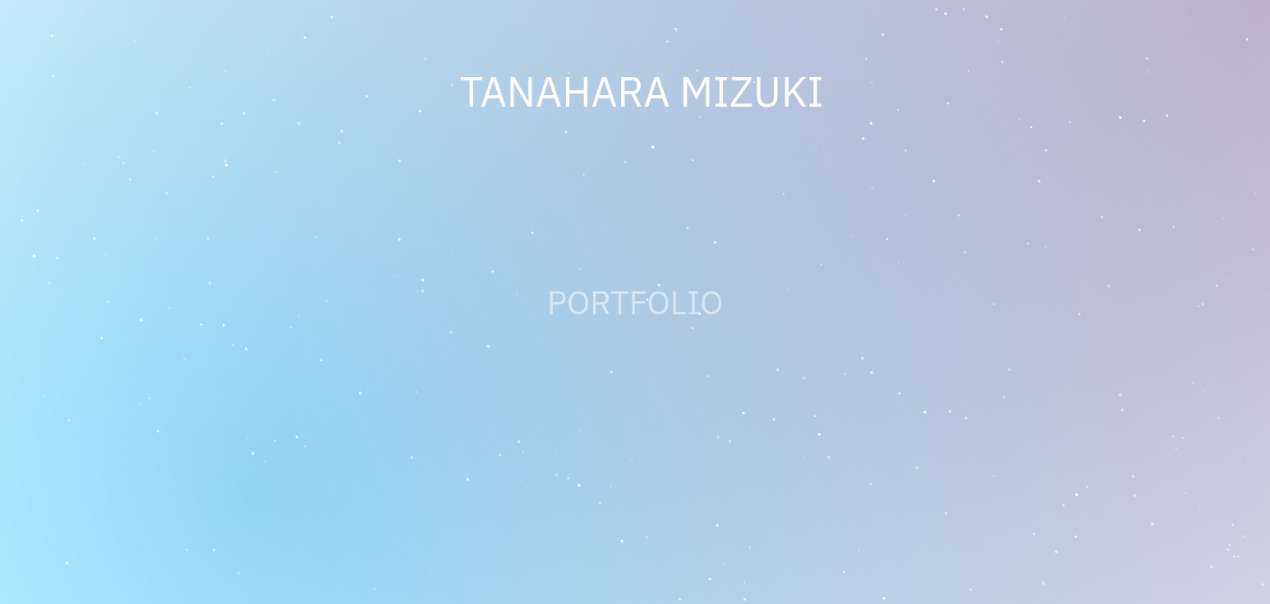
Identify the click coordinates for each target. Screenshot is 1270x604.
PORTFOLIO (635, 302)
